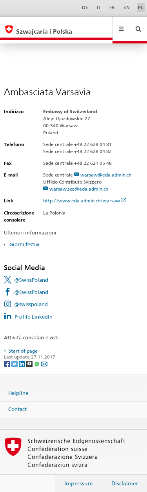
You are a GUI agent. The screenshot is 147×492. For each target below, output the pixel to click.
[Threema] (30, 356)
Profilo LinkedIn (34, 309)
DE (85, 7)
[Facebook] (7, 356)
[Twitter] (15, 356)
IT (99, 7)
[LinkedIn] (22, 356)
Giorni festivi (24, 237)
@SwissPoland (31, 272)
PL (140, 7)
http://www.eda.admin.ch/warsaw (85, 193)
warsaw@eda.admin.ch (105, 167)
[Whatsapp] (37, 356)
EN (126, 7)
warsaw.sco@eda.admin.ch (78, 181)
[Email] (44, 356)
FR (112, 7)
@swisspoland (31, 297)
